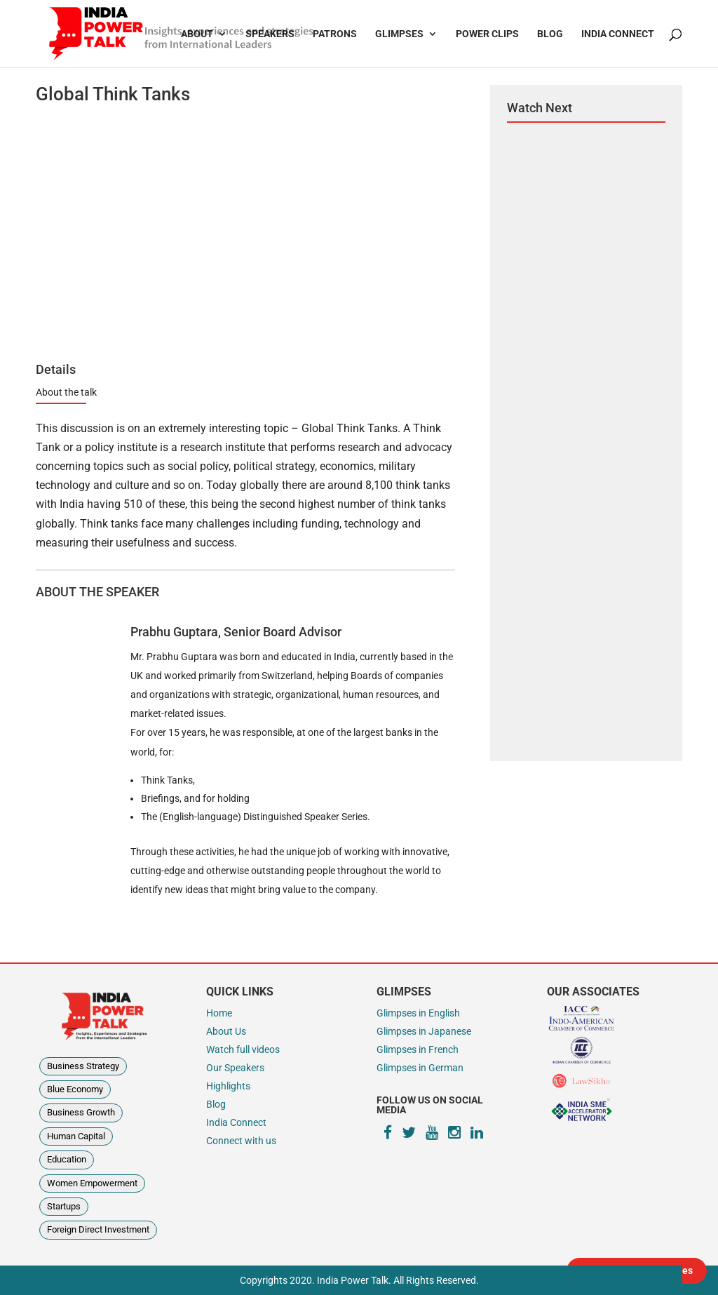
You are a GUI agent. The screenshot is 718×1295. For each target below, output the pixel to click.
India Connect (617, 34)
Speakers (269, 34)
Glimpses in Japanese (424, 1032)
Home (219, 1013)
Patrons (335, 34)
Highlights (228, 1086)
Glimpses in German (420, 1068)
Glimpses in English (418, 1013)
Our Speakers (235, 1068)
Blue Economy (75, 1089)
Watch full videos (243, 1050)
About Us (226, 1032)
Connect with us (241, 1141)
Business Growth (81, 1112)
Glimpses (399, 34)
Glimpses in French (418, 1050)
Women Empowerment (92, 1183)
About (197, 34)
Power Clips (487, 34)
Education (66, 1159)
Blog (550, 34)
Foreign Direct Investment (98, 1229)
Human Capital (76, 1136)
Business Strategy (83, 1066)
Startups (64, 1206)
